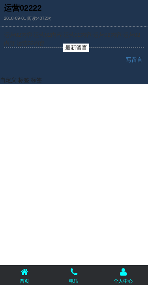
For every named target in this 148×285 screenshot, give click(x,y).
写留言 (135, 60)
